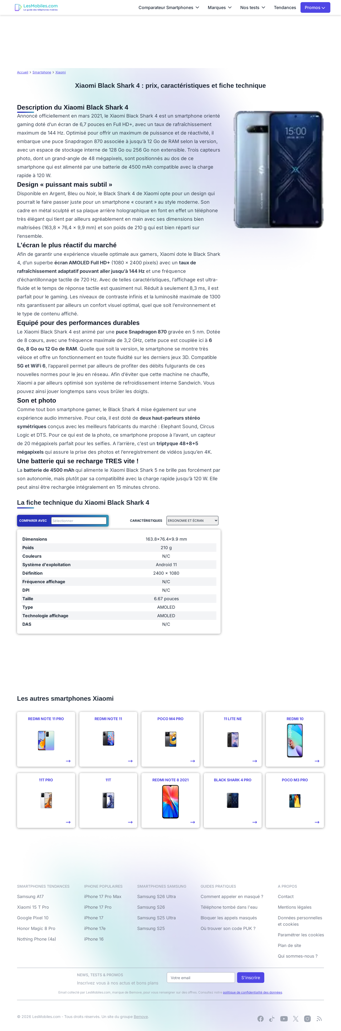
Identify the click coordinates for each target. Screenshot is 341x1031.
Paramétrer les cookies (301, 934)
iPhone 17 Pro (98, 907)
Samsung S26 (151, 907)
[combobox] (77, 520)
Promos (315, 7)
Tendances (285, 7)
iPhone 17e (94, 928)
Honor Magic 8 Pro (36, 928)
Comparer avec (33, 521)
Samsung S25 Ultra (156, 917)
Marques (220, 7)
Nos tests (252, 7)
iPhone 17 (93, 917)
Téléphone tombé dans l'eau (229, 907)
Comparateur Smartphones (169, 7)
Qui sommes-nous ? (298, 956)
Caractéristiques (146, 521)
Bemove (141, 1016)
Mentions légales (294, 907)
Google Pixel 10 (32, 917)
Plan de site (289, 945)
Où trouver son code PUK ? (228, 928)
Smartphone (42, 72)
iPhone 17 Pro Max (102, 896)
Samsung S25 (151, 928)
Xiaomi (60, 72)
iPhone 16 (94, 939)
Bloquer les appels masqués (229, 917)
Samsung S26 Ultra (156, 896)
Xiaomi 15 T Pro (33, 907)
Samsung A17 (30, 896)
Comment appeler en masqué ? (232, 896)
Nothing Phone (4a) (36, 939)
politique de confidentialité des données (252, 992)
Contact (286, 896)
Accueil (22, 72)
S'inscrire (250, 977)
